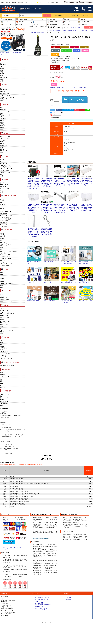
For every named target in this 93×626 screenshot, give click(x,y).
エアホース (2, 242)
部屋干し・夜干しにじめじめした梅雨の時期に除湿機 (68, 262)
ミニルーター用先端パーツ (6, 95)
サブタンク (2, 233)
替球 (1, 385)
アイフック (2, 349)
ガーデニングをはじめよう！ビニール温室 (68, 301)
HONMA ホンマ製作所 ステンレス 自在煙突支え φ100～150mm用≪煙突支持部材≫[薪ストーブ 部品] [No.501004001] (46, 231)
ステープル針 (3, 253)
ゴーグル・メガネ (4, 310)
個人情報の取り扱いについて (70, 30)
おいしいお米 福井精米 (51, 300)
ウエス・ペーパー (4, 398)
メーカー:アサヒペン (5, 224)
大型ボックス (3, 285)
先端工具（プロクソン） (6, 99)
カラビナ (2, 399)
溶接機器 (2, 74)
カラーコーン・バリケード (6, 330)
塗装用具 (42, 32)
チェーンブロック (4, 357)
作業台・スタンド (4, 394)
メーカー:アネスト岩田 (5, 219)
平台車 (1, 342)
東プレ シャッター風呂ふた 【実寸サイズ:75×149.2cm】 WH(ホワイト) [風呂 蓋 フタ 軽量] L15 (73, 207)
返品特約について (40, 606)
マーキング (2, 140)
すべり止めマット (4, 315)
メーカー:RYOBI (4, 220)
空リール (2, 382)
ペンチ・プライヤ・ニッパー (7, 111)
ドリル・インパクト (5, 63)
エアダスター (3, 240)
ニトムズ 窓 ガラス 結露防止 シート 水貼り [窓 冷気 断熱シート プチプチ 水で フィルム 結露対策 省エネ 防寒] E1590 (73, 182)
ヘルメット (2, 308)
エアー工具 (2, 235)
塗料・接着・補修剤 (35, 32)
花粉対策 (88, 15)
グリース (2, 296)
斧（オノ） (2, 161)
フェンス (2, 319)
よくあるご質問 (53, 2)
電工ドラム (2, 387)
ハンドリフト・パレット (6, 358)
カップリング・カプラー (6, 244)
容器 (1, 396)
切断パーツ (2, 91)
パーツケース (3, 276)
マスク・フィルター (5, 312)
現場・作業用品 (4, 403)
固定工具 (2, 122)
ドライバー (2, 109)
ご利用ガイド (41, 2)
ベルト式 (2, 206)
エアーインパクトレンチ (6, 264)
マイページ (59, 28)
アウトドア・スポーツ (38, 19)
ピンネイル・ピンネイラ (6, 258)
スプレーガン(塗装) (5, 265)
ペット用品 (4, 22)
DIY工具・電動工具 (6, 19)
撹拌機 (1, 75)
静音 (1, 202)
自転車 (19, 24)
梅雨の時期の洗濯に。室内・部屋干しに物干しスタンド (86, 262)
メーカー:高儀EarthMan (6, 211)
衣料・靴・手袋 (52, 24)
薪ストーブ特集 (51, 281)
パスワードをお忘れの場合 (77, 28)
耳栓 (1, 328)
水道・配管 (66, 24)
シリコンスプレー (4, 297)
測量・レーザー (4, 151)
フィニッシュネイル (5, 256)
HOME (28, 32)
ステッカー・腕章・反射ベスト (7, 313)
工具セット (2, 127)
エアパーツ (2, 236)
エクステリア (82, 24)
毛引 (1, 174)
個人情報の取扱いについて (42, 597)
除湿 (84, 15)
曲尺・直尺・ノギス (5, 136)
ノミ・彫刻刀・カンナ (5, 167)
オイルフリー (3, 201)
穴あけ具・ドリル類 (5, 115)
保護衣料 (2, 332)
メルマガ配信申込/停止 (41, 608)
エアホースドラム (4, 245)
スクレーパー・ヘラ (5, 165)
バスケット (2, 280)
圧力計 (1, 247)
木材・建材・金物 (83, 22)
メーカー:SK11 (3, 213)
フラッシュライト (4, 376)
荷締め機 (2, 346)
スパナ (1, 107)
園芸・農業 (51, 19)
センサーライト (4, 374)
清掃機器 (2, 68)
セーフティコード (4, 317)
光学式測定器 (3, 145)
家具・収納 (20, 22)
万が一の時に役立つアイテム (68, 281)
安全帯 (1, 326)
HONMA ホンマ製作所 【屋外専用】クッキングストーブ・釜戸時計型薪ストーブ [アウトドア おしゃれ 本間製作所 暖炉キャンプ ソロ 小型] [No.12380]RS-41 (33, 183)
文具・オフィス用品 (68, 22)
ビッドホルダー (4, 401)
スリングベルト (4, 355)
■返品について (53, 105)
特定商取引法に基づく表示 (86, 30)
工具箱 (1, 272)
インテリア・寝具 (6, 24)
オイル (1, 294)
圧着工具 (2, 116)
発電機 (1, 72)
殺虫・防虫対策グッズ (86, 281)
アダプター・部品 (4, 93)
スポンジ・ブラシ (4, 188)
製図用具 (2, 149)
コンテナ (2, 278)
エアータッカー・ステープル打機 (8, 251)
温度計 (1, 141)
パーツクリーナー (4, 299)
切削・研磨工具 (4, 64)
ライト (1, 378)
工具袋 (1, 274)
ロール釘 (2, 262)
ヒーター (2, 190)
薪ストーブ (79, 15)
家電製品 (65, 19)
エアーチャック (4, 249)
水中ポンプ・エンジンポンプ (7, 365)
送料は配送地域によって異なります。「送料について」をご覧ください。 (68, 87)
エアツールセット (4, 260)
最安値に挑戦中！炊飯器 (34, 300)
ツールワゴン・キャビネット (7, 283)
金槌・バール (3, 163)
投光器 (1, 372)
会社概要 (68, 597)
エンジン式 (2, 204)
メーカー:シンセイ (4, 210)
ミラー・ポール (4, 322)
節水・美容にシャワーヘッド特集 (34, 262)
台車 (1, 340)
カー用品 (34, 22)
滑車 (1, 344)
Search (47, 15)
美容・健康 (35, 24)
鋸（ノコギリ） (4, 159)
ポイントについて (40, 610)
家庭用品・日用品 (52, 22)
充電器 (1, 79)
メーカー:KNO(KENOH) (6, 215)
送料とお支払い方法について (54, 30)
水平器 (1, 147)
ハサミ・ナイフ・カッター (6, 168)
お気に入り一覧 (50, 28)
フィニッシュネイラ (5, 255)
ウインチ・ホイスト (5, 353)
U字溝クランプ (3, 348)
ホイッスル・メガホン (5, 321)
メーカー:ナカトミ (4, 217)
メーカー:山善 (3, 222)
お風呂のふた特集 (51, 261)
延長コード (2, 380)
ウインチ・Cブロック (5, 351)
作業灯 (1, 383)
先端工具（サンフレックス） (7, 97)
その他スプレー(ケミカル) (6, 301)
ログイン (66, 28)
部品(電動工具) (3, 77)
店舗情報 (68, 599)
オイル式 (2, 199)
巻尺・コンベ (3, 143)
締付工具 (2, 124)
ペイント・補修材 (21, 19)
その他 (1, 81)
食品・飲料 (82, 19)
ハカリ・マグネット (5, 138)
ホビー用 (2, 208)
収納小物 (2, 281)
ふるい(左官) (3, 186)
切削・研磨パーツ (4, 89)
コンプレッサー (72, 15)
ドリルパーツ (3, 88)
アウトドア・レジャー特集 (86, 300)
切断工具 (2, 66)
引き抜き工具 (3, 125)
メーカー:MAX (3, 226)
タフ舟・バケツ (4, 184)
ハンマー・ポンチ (4, 170)
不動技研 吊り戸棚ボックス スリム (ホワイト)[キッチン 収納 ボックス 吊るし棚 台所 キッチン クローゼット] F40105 (86, 207)
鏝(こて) (2, 183)
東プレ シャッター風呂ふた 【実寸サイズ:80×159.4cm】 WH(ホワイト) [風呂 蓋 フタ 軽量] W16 (86, 182)
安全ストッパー (4, 324)
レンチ (1, 113)
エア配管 (2, 238)
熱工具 (1, 70)
